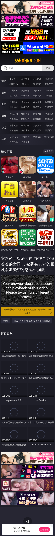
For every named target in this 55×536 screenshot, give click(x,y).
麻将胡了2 (13, 83)
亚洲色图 (25, 113)
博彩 (3, 81)
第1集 (5, 321)
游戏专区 (49, 78)
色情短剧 (25, 142)
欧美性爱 (49, 102)
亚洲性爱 (14, 102)
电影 (3, 104)
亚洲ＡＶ (14, 90)
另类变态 (49, 107)
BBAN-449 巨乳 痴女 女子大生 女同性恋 (32, 321)
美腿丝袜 (14, 118)
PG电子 (13, 78)
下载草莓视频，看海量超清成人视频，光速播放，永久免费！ (28, 311)
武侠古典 (49, 125)
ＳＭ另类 (49, 95)
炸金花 (25, 83)
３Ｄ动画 (49, 90)
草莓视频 (37, 137)
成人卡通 (37, 102)
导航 (3, 139)
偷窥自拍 (14, 113)
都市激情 (14, 125)
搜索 (48, 68)
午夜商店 (25, 137)
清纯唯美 (25, 118)
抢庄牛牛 (49, 83)
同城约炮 (14, 137)
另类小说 (25, 130)
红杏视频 (14, 142)
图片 (3, 115)
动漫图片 (49, 113)
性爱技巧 (49, 130)
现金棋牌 (37, 83)
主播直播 (37, 95)
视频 (3, 92)
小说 (3, 127)
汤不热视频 (49, 137)
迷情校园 (14, 130)
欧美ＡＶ (37, 90)
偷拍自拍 (25, 102)
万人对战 (37, 78)
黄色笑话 (37, 130)
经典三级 (25, 107)
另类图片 (49, 118)
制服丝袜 (14, 107)
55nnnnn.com (28, 61)
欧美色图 (37, 113)
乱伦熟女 (37, 107)
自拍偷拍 (25, 90)
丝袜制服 (25, 95)
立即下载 (44, 529)
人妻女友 (37, 125)
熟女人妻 (14, 95)
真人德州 (25, 78)
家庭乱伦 (25, 125)
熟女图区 (37, 118)
